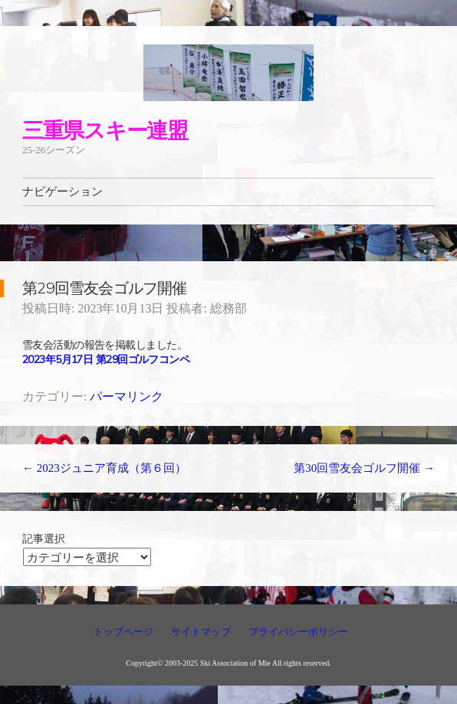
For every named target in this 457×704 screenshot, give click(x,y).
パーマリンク (126, 396)
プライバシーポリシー (298, 631)
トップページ (123, 631)
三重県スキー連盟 (105, 129)
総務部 (228, 308)
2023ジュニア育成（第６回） (104, 468)
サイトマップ (201, 631)
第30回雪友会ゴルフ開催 (364, 468)
